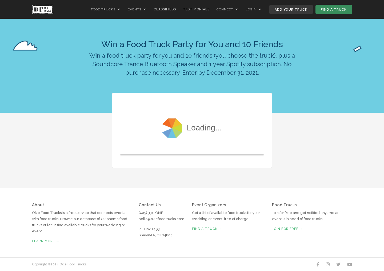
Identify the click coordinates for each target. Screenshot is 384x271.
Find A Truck (334, 9)
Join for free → (287, 229)
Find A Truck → (207, 229)
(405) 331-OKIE (151, 213)
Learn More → (45, 241)
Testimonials (196, 9)
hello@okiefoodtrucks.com (161, 219)
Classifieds (165, 9)
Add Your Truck (291, 9)
